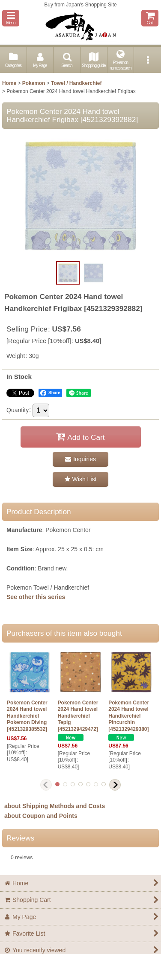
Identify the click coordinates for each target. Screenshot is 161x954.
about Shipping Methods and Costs (54, 806)
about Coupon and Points (41, 815)
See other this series (35, 596)
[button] (10, 18)
